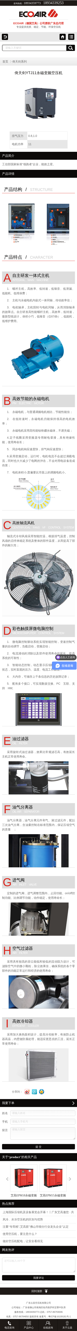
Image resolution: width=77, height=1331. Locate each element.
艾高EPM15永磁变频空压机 (53, 1184)
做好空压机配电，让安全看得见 (23, 1241)
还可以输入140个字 (38, 1264)
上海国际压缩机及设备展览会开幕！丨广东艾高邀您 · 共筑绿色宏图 (38, 1213)
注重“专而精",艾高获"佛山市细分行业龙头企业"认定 (36, 1226)
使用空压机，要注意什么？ (20, 1234)
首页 (5, 61)
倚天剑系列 (19, 61)
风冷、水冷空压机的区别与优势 (23, 1219)
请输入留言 (42, 1133)
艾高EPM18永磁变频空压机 (23, 1184)
